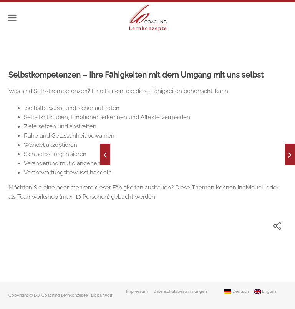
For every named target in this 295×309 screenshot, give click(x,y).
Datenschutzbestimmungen (180, 291)
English (265, 291)
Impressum (137, 291)
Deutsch (236, 291)
